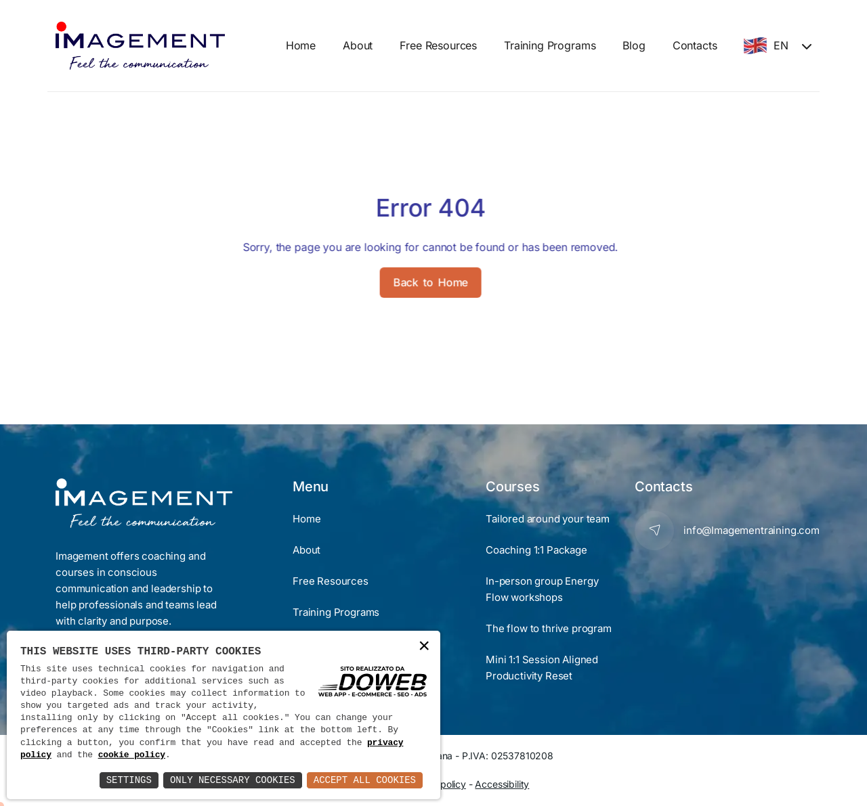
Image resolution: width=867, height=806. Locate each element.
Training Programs (549, 45)
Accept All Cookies (365, 780)
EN (766, 45)
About (358, 45)
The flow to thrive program (549, 628)
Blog (633, 45)
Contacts (695, 45)
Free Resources (438, 45)
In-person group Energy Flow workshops (542, 589)
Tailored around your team (548, 518)
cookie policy (131, 755)
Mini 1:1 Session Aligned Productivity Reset (542, 667)
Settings (129, 780)
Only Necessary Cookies (232, 780)
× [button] (424, 647)
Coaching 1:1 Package (536, 549)
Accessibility (502, 784)
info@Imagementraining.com (751, 530)
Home (301, 45)
